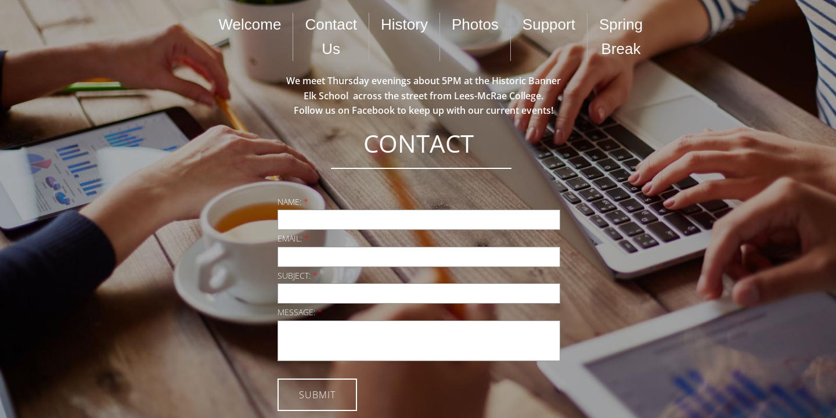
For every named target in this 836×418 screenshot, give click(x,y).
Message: (300, 312)
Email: (293, 238)
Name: (293, 201)
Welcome (250, 24)
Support (548, 24)
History (404, 24)
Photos (475, 24)
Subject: (298, 275)
